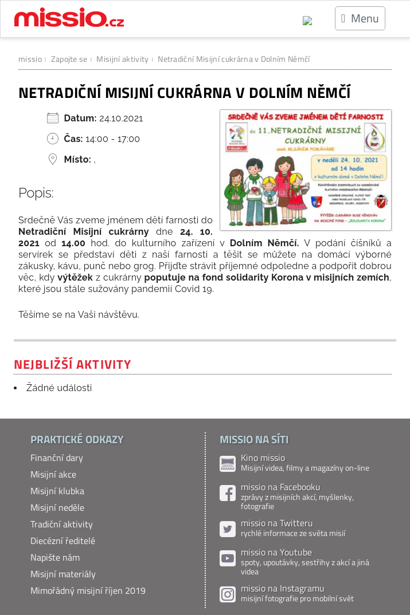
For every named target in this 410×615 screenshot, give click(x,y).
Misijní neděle (57, 507)
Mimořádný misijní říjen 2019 (88, 590)
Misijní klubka (57, 491)
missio (30, 59)
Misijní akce (53, 474)
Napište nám (55, 557)
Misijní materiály (63, 574)
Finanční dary (56, 457)
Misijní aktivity (122, 59)
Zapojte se (69, 59)
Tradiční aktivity (61, 524)
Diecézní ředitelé (62, 540)
